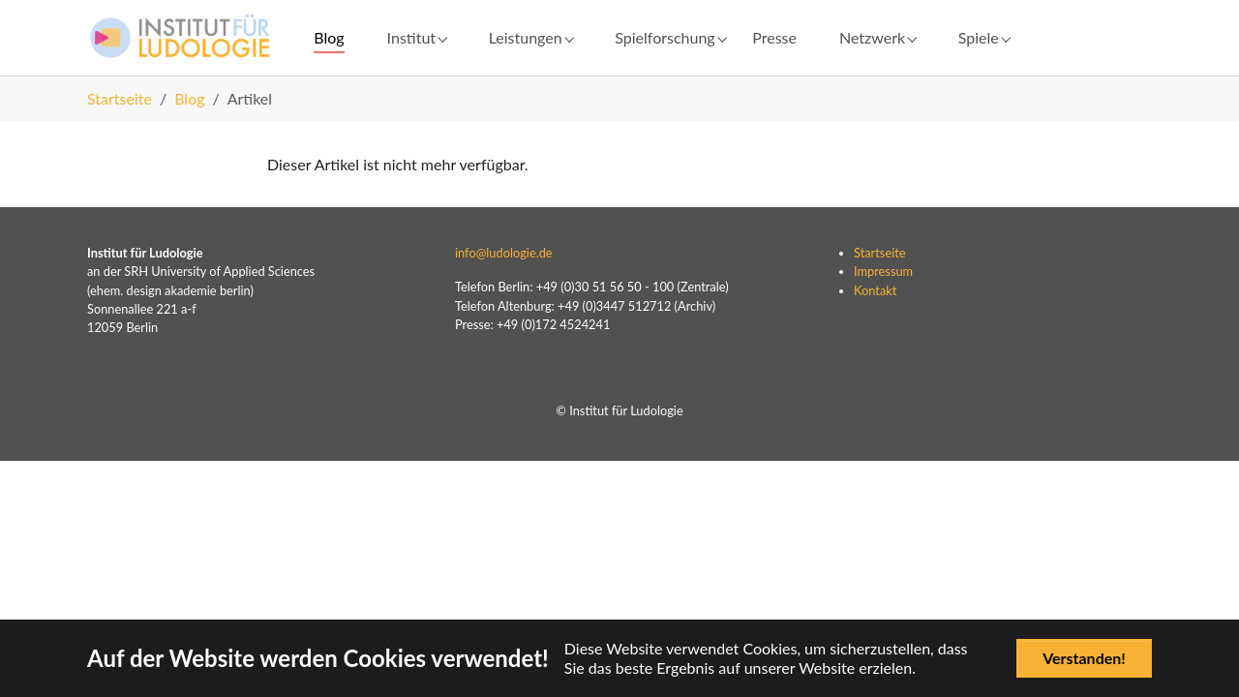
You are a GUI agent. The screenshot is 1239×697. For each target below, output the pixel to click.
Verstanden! (1084, 658)
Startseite (880, 283)
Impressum (883, 303)
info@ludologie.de (504, 283)
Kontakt (875, 321)
